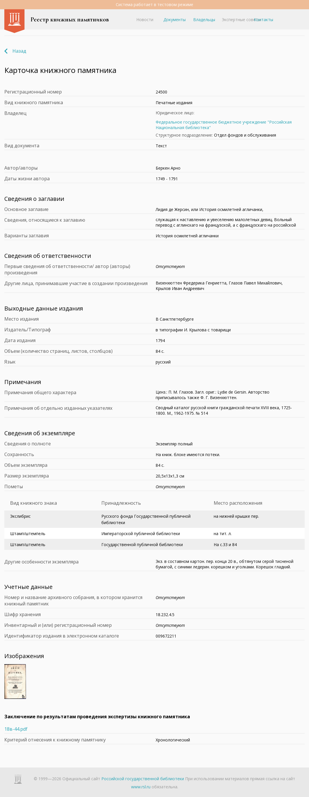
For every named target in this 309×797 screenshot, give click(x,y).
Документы (174, 19)
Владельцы (204, 19)
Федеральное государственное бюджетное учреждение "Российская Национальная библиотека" (224, 124)
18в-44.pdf (15, 729)
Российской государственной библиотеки (142, 778)
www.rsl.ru (140, 786)
